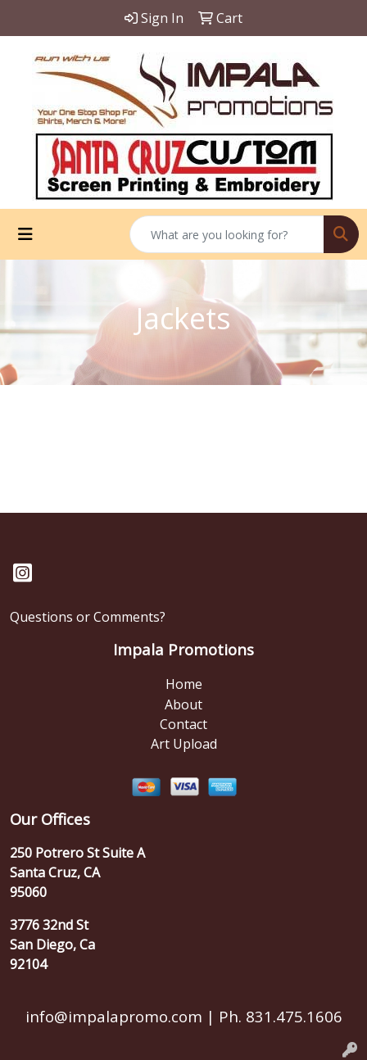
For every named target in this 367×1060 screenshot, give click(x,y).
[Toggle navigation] (25, 234)
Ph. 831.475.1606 (278, 1016)
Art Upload (184, 744)
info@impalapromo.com (113, 1016)
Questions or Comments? (87, 617)
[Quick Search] (226, 234)
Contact (183, 724)
